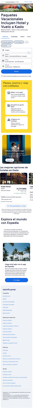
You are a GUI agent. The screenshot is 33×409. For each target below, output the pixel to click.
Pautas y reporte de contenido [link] (10, 364)
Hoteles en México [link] (7, 323)
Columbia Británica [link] (10, 2)
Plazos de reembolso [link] (8, 380)
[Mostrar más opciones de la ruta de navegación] (2, 2)
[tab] (5, 37)
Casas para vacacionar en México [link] (10, 326)
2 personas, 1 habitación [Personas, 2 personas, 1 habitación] (12, 67)
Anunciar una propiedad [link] (9, 301)
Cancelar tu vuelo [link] (7, 374)
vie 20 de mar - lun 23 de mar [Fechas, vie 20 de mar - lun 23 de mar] (14, 61)
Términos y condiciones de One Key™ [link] (12, 359)
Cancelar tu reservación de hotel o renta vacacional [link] (15, 377)
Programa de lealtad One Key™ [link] (10, 343)
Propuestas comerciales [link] (8, 304)
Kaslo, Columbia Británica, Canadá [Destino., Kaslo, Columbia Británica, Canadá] (16, 56)
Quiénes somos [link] (6, 296)
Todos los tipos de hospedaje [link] (10, 337)
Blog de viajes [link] (6, 340)
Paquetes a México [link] (7, 329)
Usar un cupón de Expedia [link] (9, 383)
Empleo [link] (5, 299)
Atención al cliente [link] (7, 371)
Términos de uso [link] (7, 356)
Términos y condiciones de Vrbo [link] (10, 361)
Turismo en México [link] (7, 320)
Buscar (16, 71)
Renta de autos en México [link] (9, 334)
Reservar (10, 160)
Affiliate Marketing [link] (7, 310)
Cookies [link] (5, 353)
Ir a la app (16, 280)
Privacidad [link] (5, 350)
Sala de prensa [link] (6, 313)
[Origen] (16, 50)
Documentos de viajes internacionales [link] (12, 386)
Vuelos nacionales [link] (7, 331)
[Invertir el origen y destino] (28, 52)
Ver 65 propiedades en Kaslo (16, 206)
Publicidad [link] (5, 307)
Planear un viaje (28, 1)
